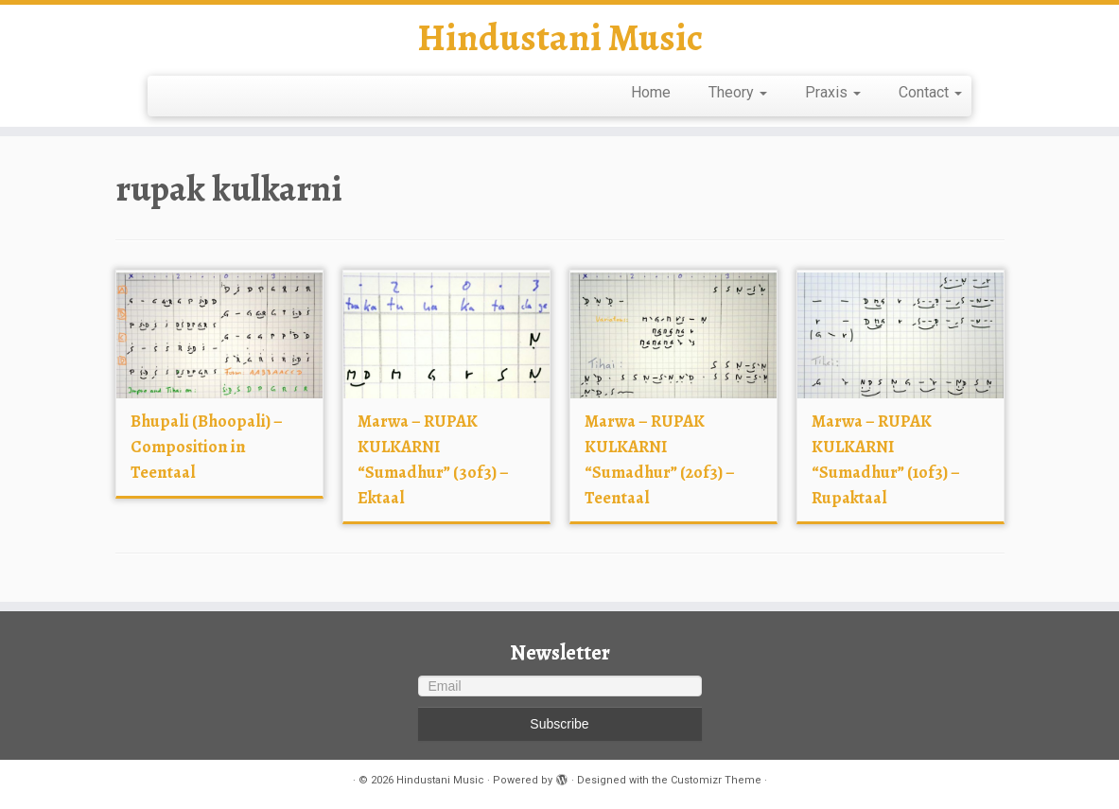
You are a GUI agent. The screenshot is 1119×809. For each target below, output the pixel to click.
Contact (930, 92)
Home (651, 92)
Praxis (833, 92)
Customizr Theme (716, 780)
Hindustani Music (560, 38)
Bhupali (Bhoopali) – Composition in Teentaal (207, 447)
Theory (737, 92)
